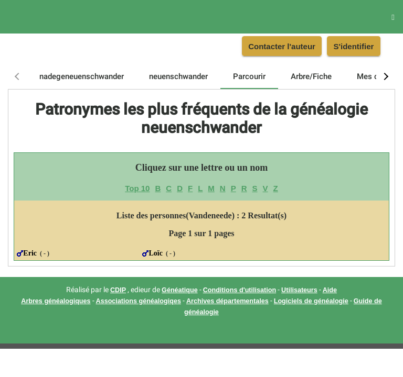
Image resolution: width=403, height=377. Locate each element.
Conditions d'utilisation (239, 290)
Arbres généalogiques (55, 301)
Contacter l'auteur (281, 46)
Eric (30, 253)
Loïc (155, 253)
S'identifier (353, 46)
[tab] (81, 76)
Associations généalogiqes (138, 301)
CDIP (118, 290)
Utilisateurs (299, 290)
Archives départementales (227, 301)
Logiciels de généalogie (311, 301)
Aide (330, 290)
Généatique (180, 290)
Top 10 (137, 188)
